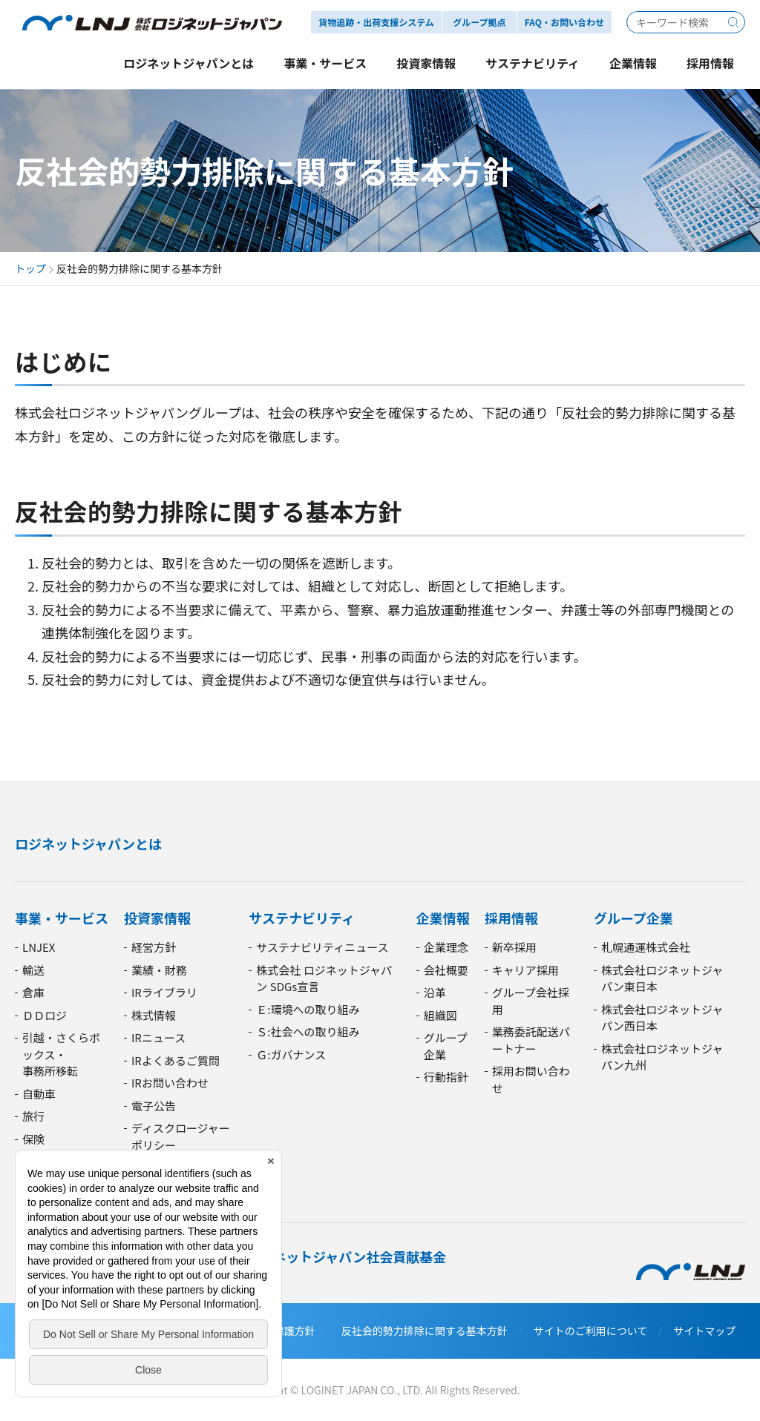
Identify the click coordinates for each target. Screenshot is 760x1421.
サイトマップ (704, 1330)
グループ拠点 (479, 22)
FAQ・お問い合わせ (564, 22)
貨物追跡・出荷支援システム (376, 22)
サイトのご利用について (591, 1330)
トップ (30, 268)
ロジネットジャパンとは (88, 843)
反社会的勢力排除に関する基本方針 (424, 1330)
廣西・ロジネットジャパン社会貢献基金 (326, 1256)
